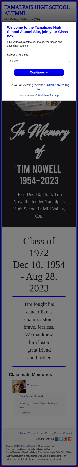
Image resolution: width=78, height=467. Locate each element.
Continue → (39, 72)
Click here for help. (48, 95)
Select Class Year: (18, 54)
